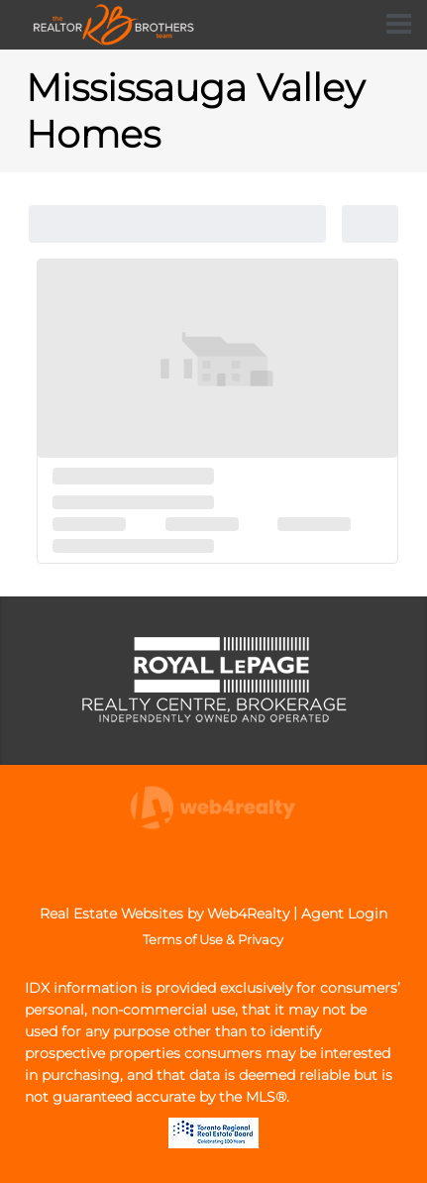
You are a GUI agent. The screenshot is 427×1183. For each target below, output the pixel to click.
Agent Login (344, 913)
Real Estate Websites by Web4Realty (164, 913)
